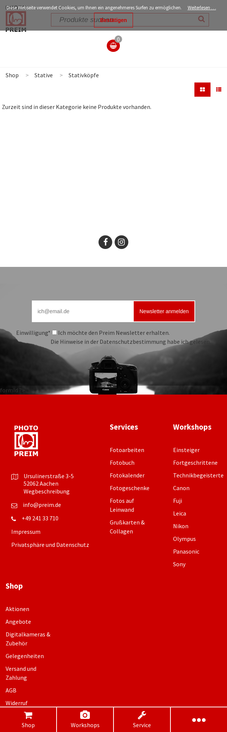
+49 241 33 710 (40, 518)
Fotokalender (127, 475)
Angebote (18, 621)
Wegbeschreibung (47, 491)
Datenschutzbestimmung (133, 341)
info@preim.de (42, 504)
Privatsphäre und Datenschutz (50, 544)
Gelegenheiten (25, 656)
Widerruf (17, 703)
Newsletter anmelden (164, 311)
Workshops (85, 719)
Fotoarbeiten (127, 450)
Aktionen (17, 609)
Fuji (177, 500)
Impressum (25, 531)
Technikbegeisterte (198, 475)
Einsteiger (186, 450)
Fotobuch (122, 462)
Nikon (180, 526)
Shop (28, 719)
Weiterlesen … (202, 7)
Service (142, 719)
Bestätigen (113, 20)
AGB (11, 690)
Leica (179, 513)
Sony (179, 564)
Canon (181, 488)
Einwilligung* (33, 332)
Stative (43, 75)
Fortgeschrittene (195, 462)
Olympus (184, 538)
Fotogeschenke (129, 488)
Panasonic (186, 551)
